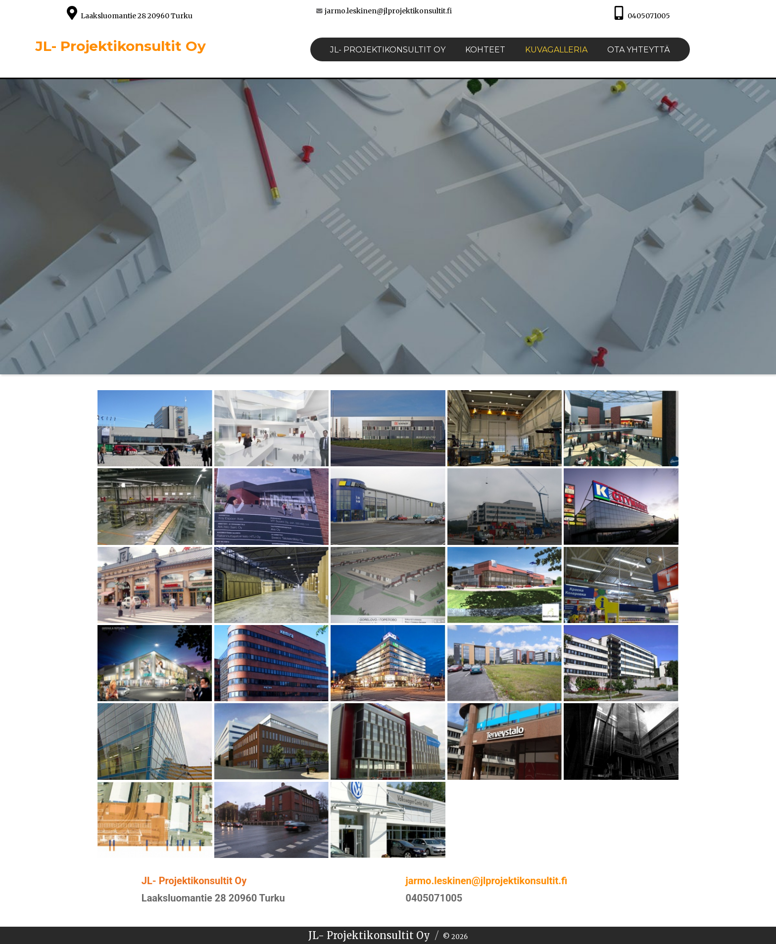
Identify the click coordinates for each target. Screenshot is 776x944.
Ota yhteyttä (638, 49)
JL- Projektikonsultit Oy (120, 46)
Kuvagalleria (556, 49)
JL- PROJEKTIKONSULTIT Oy (387, 49)
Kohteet (485, 49)
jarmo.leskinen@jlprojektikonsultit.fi (388, 10)
